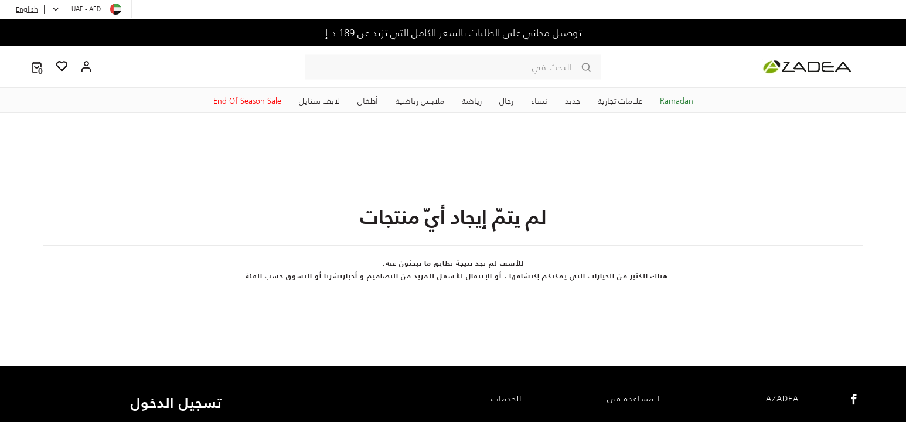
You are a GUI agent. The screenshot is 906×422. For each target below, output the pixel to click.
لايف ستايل (319, 100)
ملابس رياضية (420, 100)
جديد (572, 100)
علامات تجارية (620, 100)
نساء (539, 100)
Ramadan (676, 100)
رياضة (472, 100)
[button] (36, 67)
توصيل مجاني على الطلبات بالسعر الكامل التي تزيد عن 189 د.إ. (453, 32)
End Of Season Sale (247, 100)
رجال (506, 100)
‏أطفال (367, 100)
